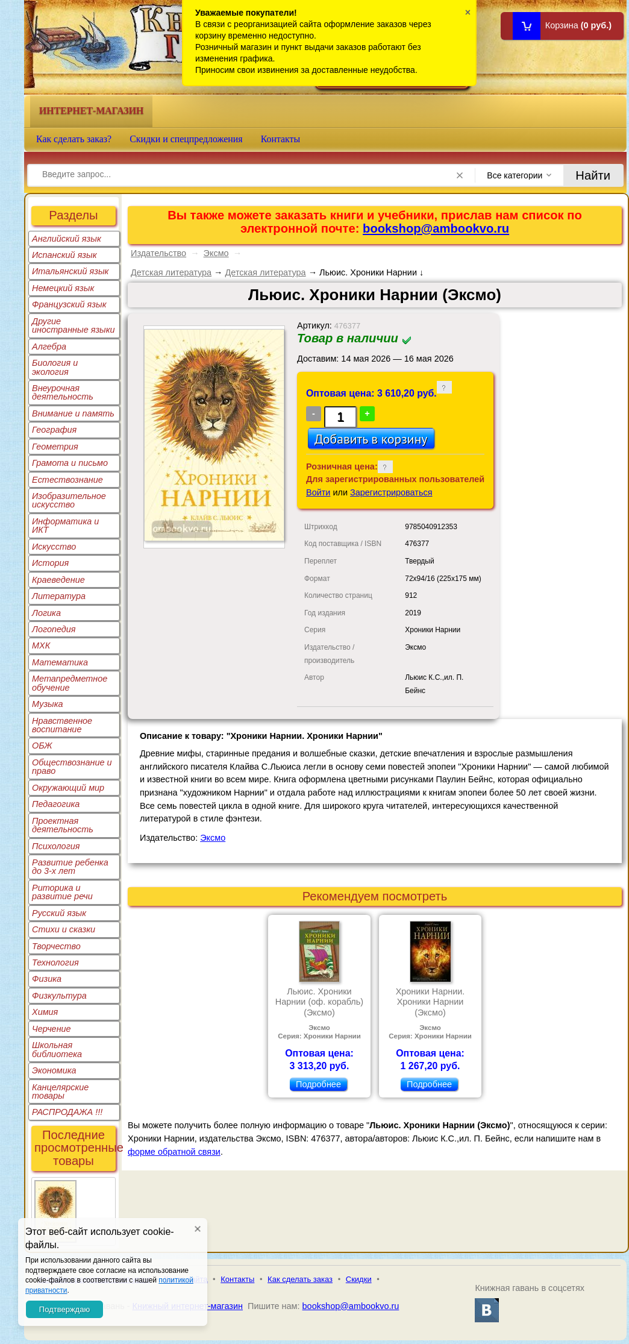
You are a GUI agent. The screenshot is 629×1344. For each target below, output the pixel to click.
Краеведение (58, 580)
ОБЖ (42, 745)
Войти (318, 492)
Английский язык (66, 238)
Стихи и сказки (63, 929)
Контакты (281, 139)
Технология (55, 962)
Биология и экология (55, 367)
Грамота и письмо (70, 463)
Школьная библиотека (57, 1049)
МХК (41, 645)
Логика (46, 613)
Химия (45, 1012)
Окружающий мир (68, 788)
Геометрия (55, 446)
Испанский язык (64, 255)
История (50, 563)
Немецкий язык (63, 288)
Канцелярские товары (60, 1091)
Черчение (51, 1029)
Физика (46, 979)
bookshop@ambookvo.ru (436, 228)
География (54, 430)
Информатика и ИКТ (65, 526)
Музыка (47, 704)
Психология (56, 846)
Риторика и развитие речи (62, 892)
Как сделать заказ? (73, 139)
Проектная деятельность (62, 825)
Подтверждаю (64, 1309)
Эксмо (216, 253)
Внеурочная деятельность (62, 392)
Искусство (54, 546)
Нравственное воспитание (62, 725)
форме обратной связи (174, 1152)
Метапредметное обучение (69, 683)
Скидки (359, 1279)
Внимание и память (73, 413)
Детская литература (171, 272)
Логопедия (54, 629)
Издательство (158, 253)
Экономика (54, 1070)
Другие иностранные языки (73, 325)
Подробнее (318, 1084)
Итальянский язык (70, 271)
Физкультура (59, 995)
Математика (60, 662)
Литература (59, 596)
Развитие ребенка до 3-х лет (70, 867)
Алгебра (49, 346)
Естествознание (67, 480)
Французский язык (69, 304)
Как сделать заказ (300, 1279)
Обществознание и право (72, 767)
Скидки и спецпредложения (186, 139)
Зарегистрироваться (391, 492)
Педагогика (56, 804)
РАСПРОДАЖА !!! (67, 1112)
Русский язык (59, 913)
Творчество (56, 946)
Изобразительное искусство (69, 500)
